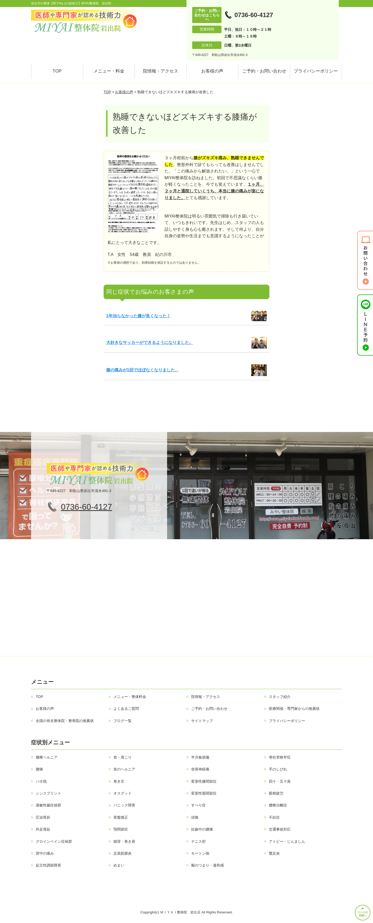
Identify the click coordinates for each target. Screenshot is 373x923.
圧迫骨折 (43, 817)
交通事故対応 (280, 829)
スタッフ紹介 (280, 697)
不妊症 (274, 817)
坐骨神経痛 (200, 769)
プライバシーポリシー (316, 71)
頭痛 (194, 817)
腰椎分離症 (278, 805)
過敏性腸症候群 (48, 805)
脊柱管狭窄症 (280, 757)
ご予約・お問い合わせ (264, 71)
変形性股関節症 (204, 793)
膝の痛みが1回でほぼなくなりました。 (142, 370)
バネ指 (41, 781)
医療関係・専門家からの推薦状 (294, 708)
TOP (57, 71)
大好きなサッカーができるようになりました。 (149, 342)
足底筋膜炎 (122, 853)
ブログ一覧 (122, 721)
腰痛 (39, 769)
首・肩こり (122, 757)
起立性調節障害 (48, 865)
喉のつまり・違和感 (207, 865)
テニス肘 (198, 841)
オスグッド (122, 793)
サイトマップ (202, 721)
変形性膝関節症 (204, 781)
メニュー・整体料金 (129, 697)
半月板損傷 (200, 757)
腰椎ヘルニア (47, 757)
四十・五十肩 (280, 781)
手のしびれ (278, 769)
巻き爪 (118, 781)
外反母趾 (43, 829)
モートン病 (200, 853)
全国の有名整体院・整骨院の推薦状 (65, 721)
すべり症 (198, 805)
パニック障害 (124, 805)
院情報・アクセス (160, 71)
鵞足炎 (274, 853)
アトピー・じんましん (287, 841)
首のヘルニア (124, 769)
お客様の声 (212, 71)
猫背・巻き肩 (124, 841)
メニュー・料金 (109, 71)
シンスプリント (48, 793)
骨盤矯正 (120, 817)
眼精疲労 (276, 793)
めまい (118, 865)
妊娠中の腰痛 (202, 829)
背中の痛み (45, 853)
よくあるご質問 (126, 708)
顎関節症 (120, 829)
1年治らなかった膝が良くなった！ (138, 316)
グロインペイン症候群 (54, 841)
